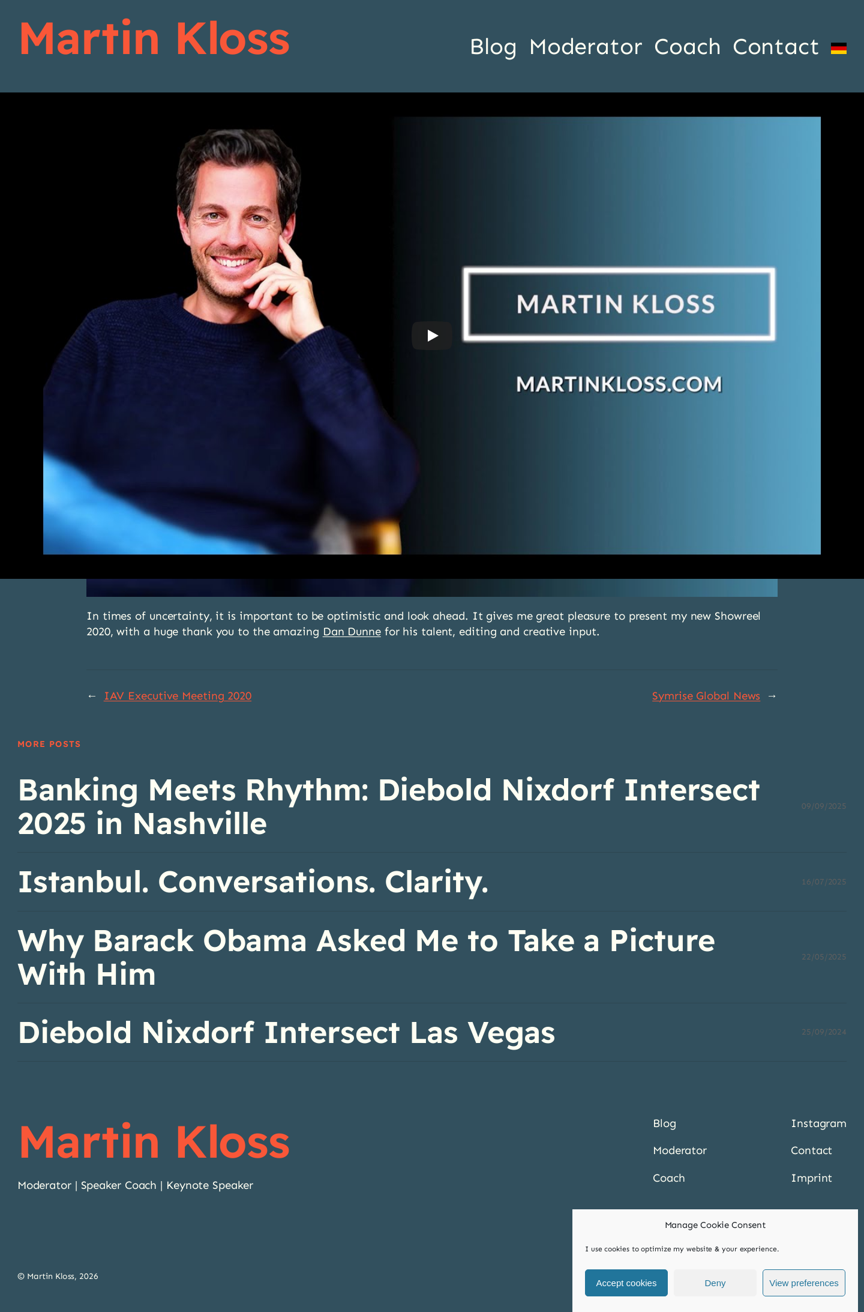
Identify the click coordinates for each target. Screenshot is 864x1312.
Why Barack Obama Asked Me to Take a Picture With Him (366, 957)
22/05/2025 (824, 957)
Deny (714, 1283)
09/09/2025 (824, 806)
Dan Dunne (352, 631)
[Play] (432, 335)
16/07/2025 (824, 882)
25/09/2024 (824, 1032)
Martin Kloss (153, 37)
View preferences (804, 1283)
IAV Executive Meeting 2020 (177, 696)
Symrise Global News (706, 696)
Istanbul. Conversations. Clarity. (252, 881)
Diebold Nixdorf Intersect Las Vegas (286, 1032)
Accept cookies (626, 1283)
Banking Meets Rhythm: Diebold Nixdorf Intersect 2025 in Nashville (388, 807)
